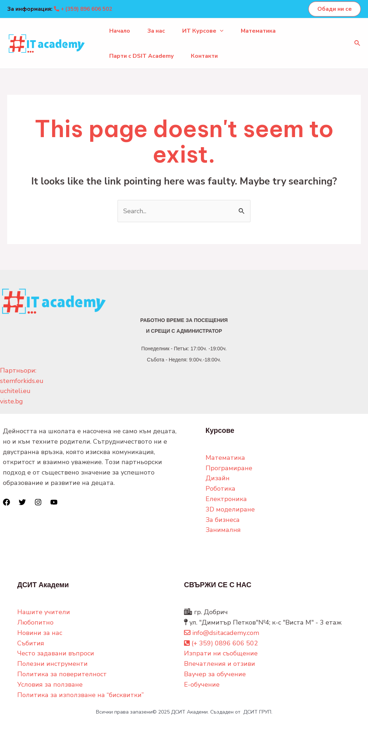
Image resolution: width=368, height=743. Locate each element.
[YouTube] (54, 502)
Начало (119, 31)
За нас (156, 31)
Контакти (204, 56)
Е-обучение (202, 684)
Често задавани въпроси (55, 653)
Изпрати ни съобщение (221, 653)
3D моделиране (230, 509)
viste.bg (11, 401)
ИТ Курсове (203, 30)
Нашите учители (43, 612)
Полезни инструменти (52, 663)
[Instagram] (38, 502)
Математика (258, 31)
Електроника (226, 499)
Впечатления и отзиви (219, 663)
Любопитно (35, 622)
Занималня (223, 529)
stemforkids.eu (21, 381)
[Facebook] (6, 502)
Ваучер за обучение (215, 674)
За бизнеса (223, 519)
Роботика (220, 488)
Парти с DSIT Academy (141, 56)
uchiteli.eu (15, 391)
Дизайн (218, 478)
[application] (220, 30)
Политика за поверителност (62, 674)
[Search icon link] (357, 43)
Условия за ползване (50, 684)
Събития (30, 643)
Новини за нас (39, 632)
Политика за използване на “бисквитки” (80, 695)
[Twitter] (22, 502)
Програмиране (229, 468)
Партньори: (18, 370)
